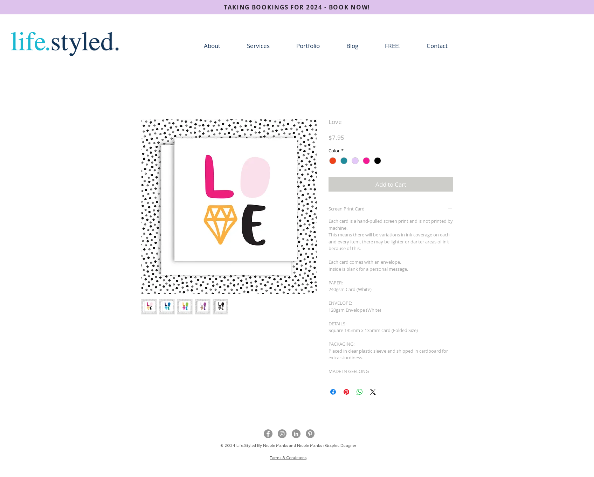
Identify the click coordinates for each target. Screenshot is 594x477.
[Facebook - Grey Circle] (268, 433)
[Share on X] (373, 392)
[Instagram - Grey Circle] (282, 433)
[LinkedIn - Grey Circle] (296, 433)
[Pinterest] (310, 433)
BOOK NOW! (349, 7)
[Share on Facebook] (333, 392)
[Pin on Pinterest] (346, 392)
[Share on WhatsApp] (359, 392)
